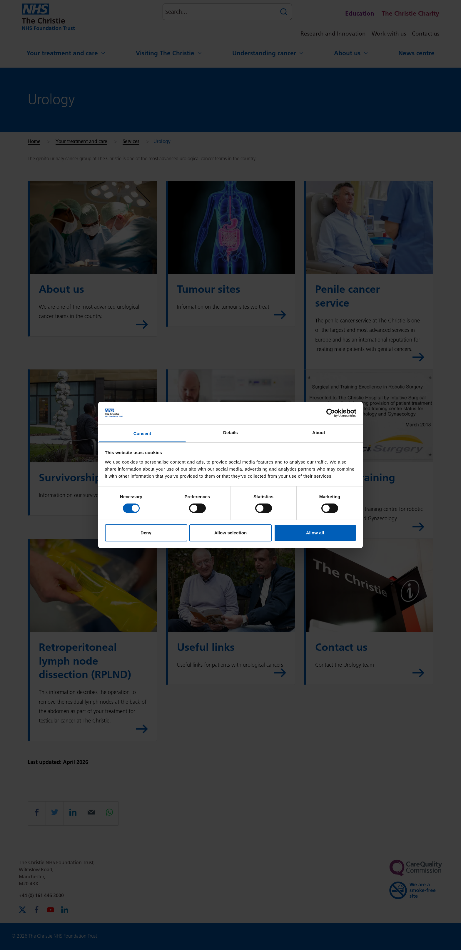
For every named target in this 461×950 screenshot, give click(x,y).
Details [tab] (230, 432)
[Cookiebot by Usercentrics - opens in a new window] (330, 413)
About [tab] (318, 432)
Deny (146, 532)
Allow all (315, 532)
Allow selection (230, 532)
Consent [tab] (142, 433)
